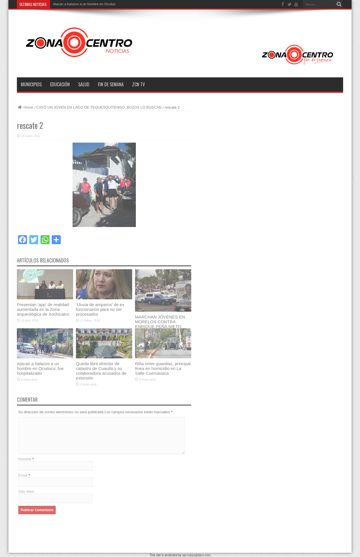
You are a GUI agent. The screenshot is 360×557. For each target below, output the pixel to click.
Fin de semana (111, 84)
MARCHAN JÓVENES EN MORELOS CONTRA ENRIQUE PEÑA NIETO (160, 322)
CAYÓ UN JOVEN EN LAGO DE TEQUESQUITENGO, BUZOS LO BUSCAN (99, 107)
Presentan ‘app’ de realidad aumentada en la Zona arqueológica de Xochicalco (43, 309)
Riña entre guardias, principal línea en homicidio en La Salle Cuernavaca (163, 368)
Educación (60, 84)
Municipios (31, 84)
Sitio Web (26, 491)
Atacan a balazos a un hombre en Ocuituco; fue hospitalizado (40, 368)
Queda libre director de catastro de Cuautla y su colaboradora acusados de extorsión (101, 370)
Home (25, 107)
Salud (83, 84)
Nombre (24, 459)
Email (23, 475)
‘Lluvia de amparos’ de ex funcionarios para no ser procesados (100, 309)
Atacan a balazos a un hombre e (77, 4)
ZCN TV (138, 84)
